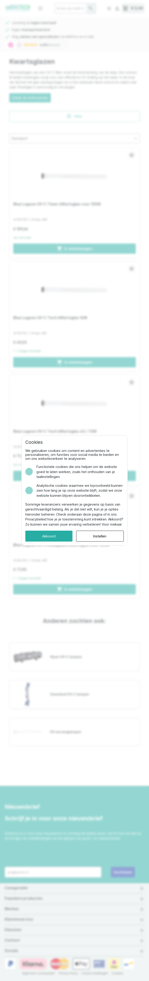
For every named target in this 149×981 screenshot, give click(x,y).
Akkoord (46, 534)
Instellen (102, 534)
